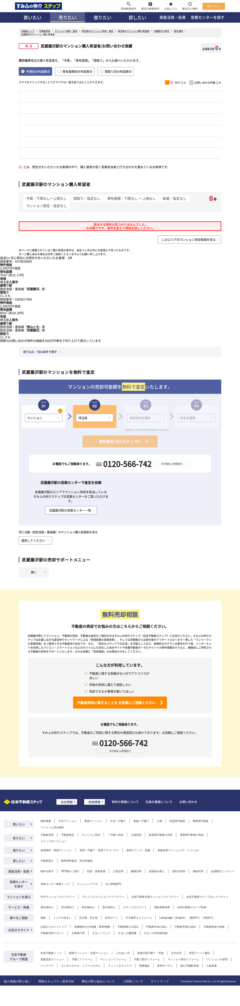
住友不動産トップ (51, 952)
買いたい (32, 17)
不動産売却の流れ (156, 926)
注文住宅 (176, 952)
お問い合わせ (188, 801)
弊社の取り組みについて (98, 981)
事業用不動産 (200, 820)
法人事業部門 (113, 883)
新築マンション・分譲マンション (88, 952)
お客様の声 (78, 933)
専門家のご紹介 (70, 871)
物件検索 (45, 820)
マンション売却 (91, 834)
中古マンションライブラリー (57, 896)
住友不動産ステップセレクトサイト (207, 896)
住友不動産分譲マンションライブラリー (155, 896)
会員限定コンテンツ (222, 871)
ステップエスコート (135, 907)
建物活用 (136, 871)
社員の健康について (159, 801)
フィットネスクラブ (120, 965)
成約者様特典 (162, 907)
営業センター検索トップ (54, 883)
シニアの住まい (62, 917)
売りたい (67, 17)
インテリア (47, 965)
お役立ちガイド (18, 930)
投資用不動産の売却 (160, 834)
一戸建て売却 (115, 834)
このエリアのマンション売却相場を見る (189, 239)
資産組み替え (157, 871)
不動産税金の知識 (213, 926)
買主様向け (47, 907)
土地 (159, 820)
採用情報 (94, 802)
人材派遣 (211, 965)
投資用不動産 (177, 820)
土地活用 (118, 871)
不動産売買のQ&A (185, 926)
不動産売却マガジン (52, 933)
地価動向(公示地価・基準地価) (92, 926)
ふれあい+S (123, 952)
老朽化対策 (178, 871)
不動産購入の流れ (128, 926)
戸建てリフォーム (82, 959)
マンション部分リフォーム (183, 959)
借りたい (103, 17)
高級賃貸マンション (52, 959)
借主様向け (88, 907)
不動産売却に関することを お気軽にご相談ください (116, 702)
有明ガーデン (165, 965)
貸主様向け (109, 907)
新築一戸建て (141, 820)
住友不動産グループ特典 (191, 907)
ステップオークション (53, 841)
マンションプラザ (87, 883)
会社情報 (67, 802)
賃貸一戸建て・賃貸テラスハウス (99, 850)
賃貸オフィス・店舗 (138, 850)
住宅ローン (111, 917)
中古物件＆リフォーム (139, 917)
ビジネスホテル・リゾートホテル (80, 965)
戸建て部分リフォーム (147, 959)
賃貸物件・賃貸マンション (56, 850)
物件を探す (47, 871)
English (180, 917)
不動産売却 (47, 834)
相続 (43, 917)
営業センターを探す (207, 17)
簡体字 (208, 917)
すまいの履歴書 (127, 933)
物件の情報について (125, 801)
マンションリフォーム (113, 959)
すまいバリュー (101, 933)
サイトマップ (160, 981)
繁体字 (194, 917)
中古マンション (67, 820)
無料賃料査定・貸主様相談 (77, 860)
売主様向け (67, 907)
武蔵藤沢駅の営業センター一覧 (70, 510)
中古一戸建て (118, 820)
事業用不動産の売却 (192, 834)
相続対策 (198, 871)
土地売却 (136, 834)
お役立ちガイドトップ (53, 926)
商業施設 (144, 965)
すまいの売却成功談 (156, 933)
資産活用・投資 (172, 17)
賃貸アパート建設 (199, 952)
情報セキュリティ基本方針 (56, 981)
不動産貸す (47, 860)
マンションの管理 (217, 959)
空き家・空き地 (88, 917)
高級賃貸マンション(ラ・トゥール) (178, 850)
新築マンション (93, 820)
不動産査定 (67, 834)
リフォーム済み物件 (52, 827)
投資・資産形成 (96, 871)
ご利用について (132, 981)
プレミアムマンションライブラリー (103, 896)
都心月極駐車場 (189, 965)
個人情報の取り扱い (17, 981)
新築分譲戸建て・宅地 (150, 952)
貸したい (137, 17)
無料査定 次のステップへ (120, 441)
